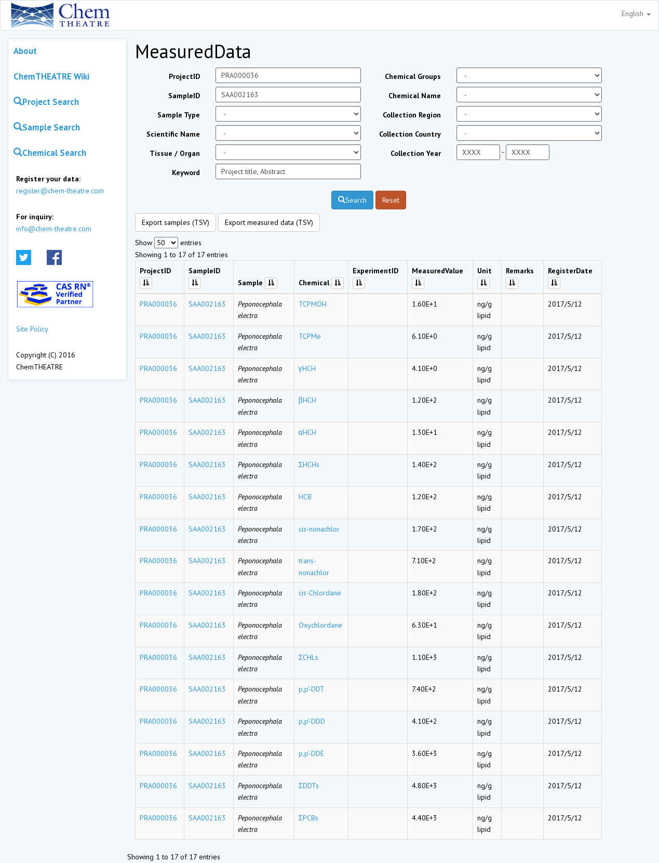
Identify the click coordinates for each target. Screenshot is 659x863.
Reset (390, 200)
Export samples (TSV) (175, 222)
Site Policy (32, 329)
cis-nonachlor (319, 529)
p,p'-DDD (312, 721)
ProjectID (184, 76)
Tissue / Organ (175, 153)
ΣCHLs (309, 657)
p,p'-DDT (312, 689)
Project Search (46, 102)
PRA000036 (158, 304)
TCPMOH (313, 304)
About (25, 51)
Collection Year (416, 153)
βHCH (307, 400)
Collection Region (412, 115)
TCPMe (310, 336)
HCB (305, 496)
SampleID (184, 95)
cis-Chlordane (320, 593)
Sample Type (178, 115)
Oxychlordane (320, 625)
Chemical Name (414, 95)
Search (352, 200)
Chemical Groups (413, 76)
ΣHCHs (309, 464)
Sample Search (47, 127)
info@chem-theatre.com (53, 228)
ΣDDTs (309, 785)
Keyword (186, 172)
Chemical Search (50, 152)
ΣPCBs (309, 817)
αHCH (307, 432)
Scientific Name (173, 134)
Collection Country (410, 134)
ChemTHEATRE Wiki (51, 76)
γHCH (307, 368)
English (636, 13)
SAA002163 (207, 304)
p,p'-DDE (311, 753)
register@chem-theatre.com (60, 190)
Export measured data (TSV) (269, 222)
